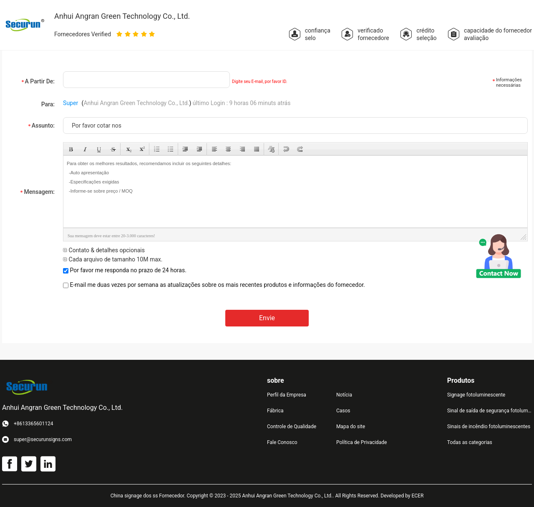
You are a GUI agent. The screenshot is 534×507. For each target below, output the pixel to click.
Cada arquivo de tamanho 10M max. (112, 259)
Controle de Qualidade (291, 426)
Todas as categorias (469, 442)
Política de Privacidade (361, 442)
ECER (417, 496)
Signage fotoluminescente (476, 395)
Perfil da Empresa (286, 395)
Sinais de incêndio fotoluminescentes (488, 426)
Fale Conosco (282, 442)
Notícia (344, 395)
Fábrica (275, 411)
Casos (343, 411)
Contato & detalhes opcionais (104, 250)
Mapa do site (350, 426)
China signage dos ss (134, 496)
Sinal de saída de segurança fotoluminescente (489, 411)
